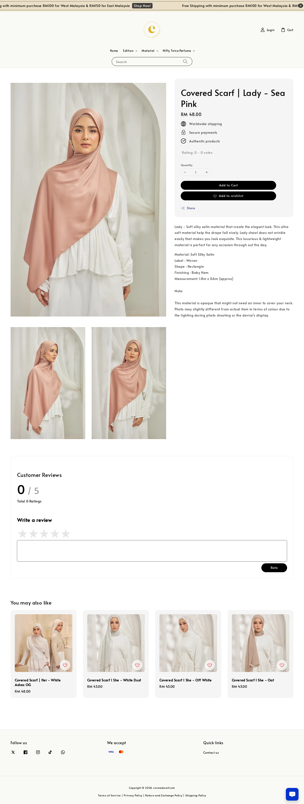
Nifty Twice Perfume (177, 51)
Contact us (211, 753)
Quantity (186, 165)
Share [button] (188, 208)
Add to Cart (228, 185)
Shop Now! (147, 5)
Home (114, 51)
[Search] (185, 61)
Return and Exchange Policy (163, 795)
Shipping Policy (195, 795)
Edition (128, 51)
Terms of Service (109, 795)
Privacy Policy (133, 795)
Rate (274, 567)
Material (148, 51)
